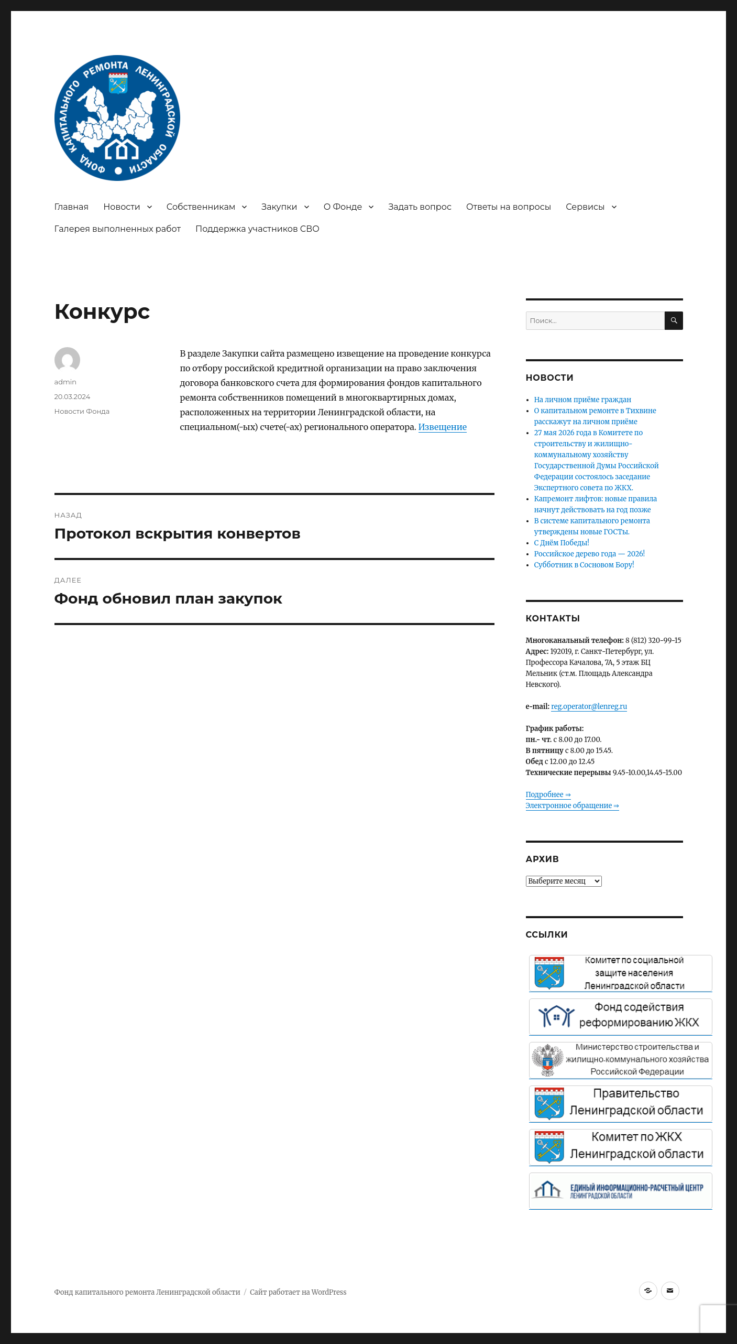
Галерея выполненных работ (117, 229)
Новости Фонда (82, 411)
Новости (121, 207)
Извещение (443, 427)
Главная (71, 207)
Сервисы (585, 207)
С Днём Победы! (561, 543)
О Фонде (343, 207)
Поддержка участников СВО (257, 229)
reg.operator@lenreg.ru (589, 706)
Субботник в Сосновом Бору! (584, 565)
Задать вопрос (420, 207)
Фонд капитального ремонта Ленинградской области (147, 1292)
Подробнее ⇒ (548, 794)
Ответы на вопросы (508, 207)
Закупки (279, 207)
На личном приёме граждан (583, 399)
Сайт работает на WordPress (298, 1292)
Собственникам (201, 207)
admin (65, 382)
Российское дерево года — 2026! (589, 554)
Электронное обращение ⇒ (573, 805)
